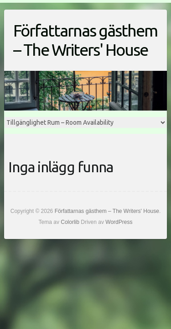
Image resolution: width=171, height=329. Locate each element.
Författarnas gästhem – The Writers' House (85, 40)
